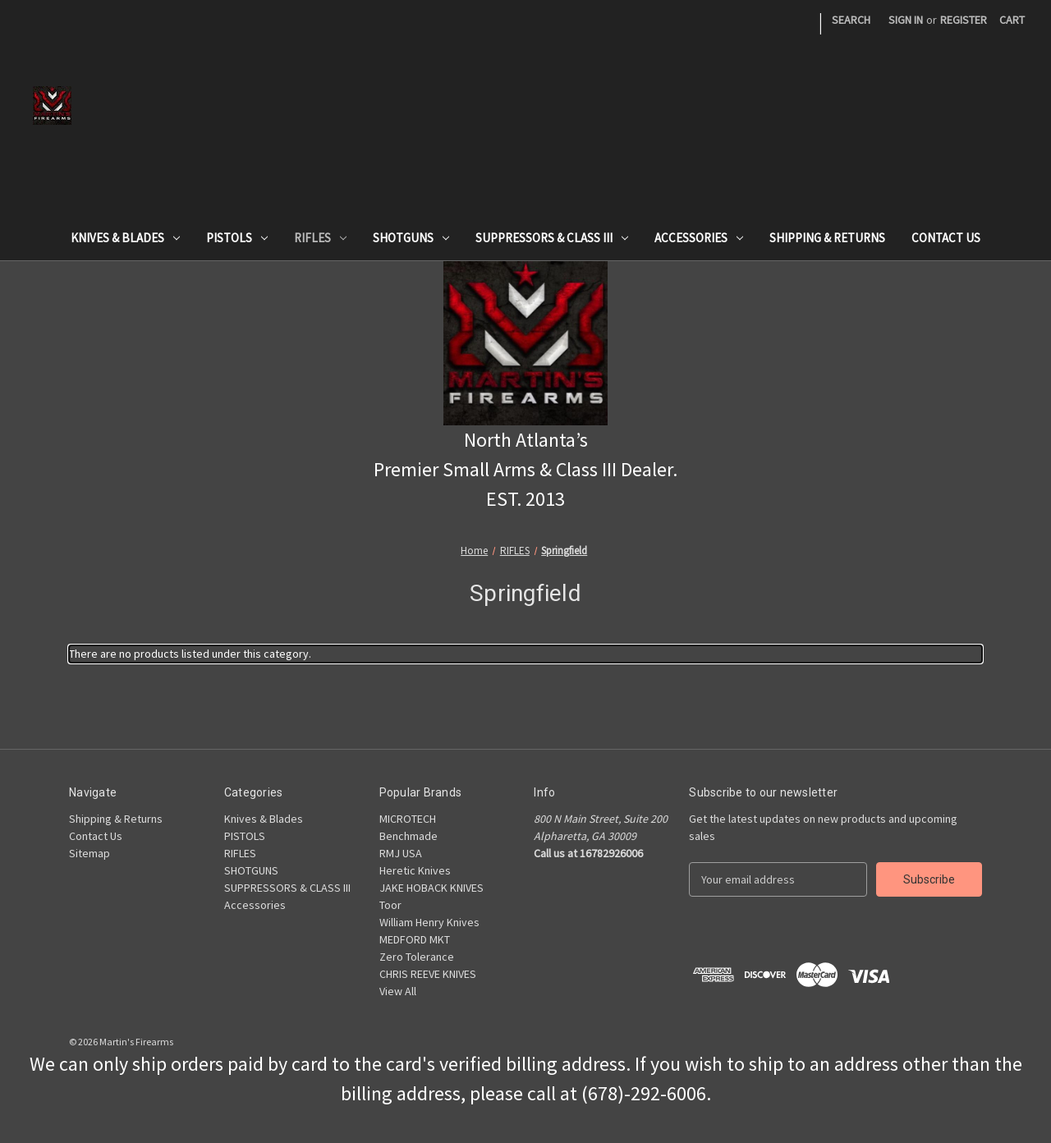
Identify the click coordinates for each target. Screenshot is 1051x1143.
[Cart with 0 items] (1012, 20)
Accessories (698, 238)
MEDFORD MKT (414, 939)
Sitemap (89, 853)
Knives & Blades (125, 238)
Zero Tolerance (416, 956)
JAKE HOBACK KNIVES (431, 887)
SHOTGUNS (411, 238)
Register (963, 19)
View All (397, 991)
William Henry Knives (429, 922)
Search (851, 19)
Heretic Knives (415, 870)
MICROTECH (407, 818)
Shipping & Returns (827, 238)
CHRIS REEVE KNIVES (427, 973)
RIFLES (320, 238)
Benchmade (408, 836)
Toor (390, 904)
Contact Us (945, 238)
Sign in (905, 19)
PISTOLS (237, 238)
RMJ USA (400, 853)
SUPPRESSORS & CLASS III (551, 238)
